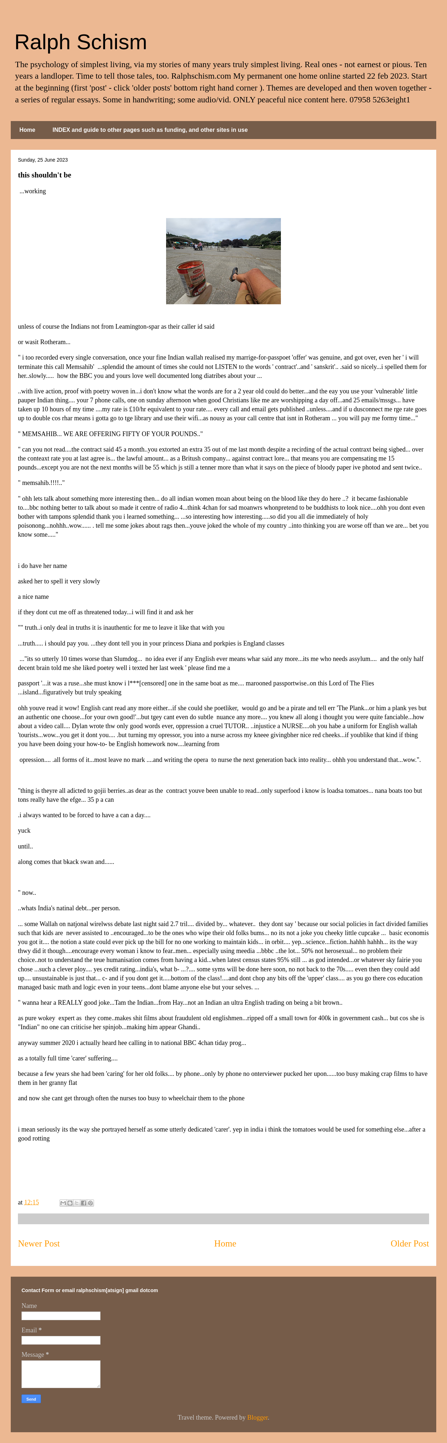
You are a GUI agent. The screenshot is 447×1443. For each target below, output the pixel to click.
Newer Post (39, 1243)
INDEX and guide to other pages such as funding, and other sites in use (150, 130)
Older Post (410, 1243)
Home (27, 130)
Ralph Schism (80, 42)
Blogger (257, 1417)
